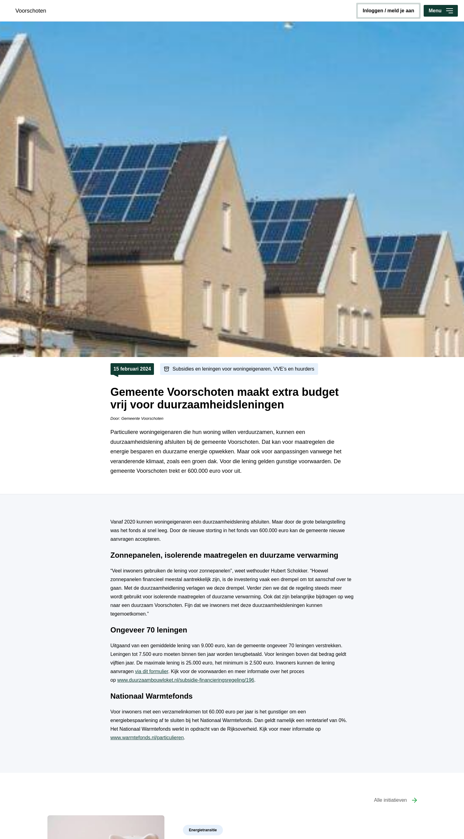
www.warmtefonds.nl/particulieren (147, 737)
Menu (441, 10)
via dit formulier (151, 671)
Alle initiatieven (390, 800)
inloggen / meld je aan (388, 10)
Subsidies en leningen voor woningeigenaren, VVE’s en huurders (243, 368)
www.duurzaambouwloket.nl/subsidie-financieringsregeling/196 (185, 680)
